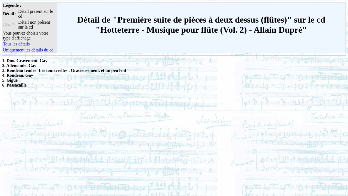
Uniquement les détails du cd (28, 50)
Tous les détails (16, 44)
